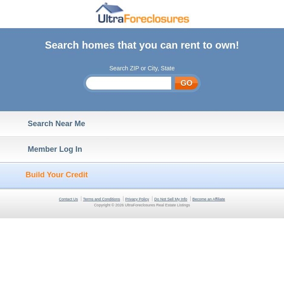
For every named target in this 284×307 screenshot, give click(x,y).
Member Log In (43, 150)
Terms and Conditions (101, 199)
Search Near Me (44, 124)
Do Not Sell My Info (170, 199)
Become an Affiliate (208, 199)
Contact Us (68, 199)
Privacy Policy (137, 199)
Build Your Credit (46, 175)
